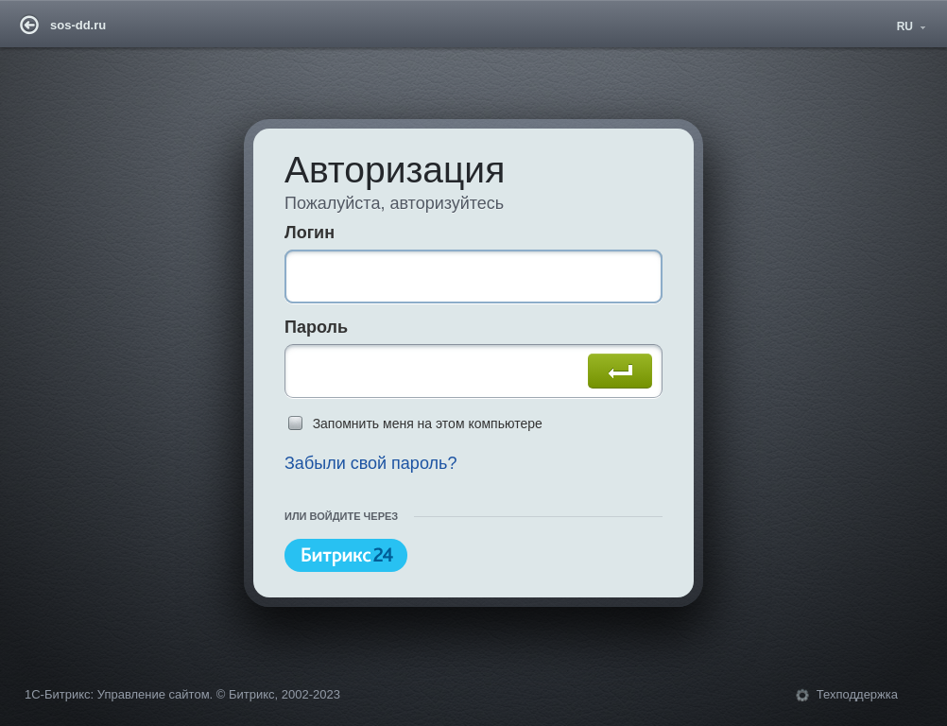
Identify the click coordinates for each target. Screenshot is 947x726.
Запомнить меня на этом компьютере (427, 423)
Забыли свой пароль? (370, 463)
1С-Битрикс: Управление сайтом (117, 694)
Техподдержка (857, 694)
